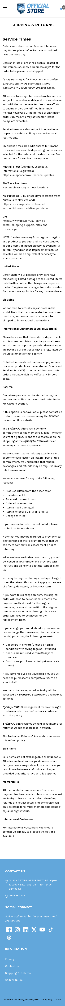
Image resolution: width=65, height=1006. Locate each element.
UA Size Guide (14, 980)
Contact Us (12, 966)
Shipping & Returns (18, 973)
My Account (10, 403)
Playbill (33, 999)
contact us (9, 831)
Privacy (9, 959)
